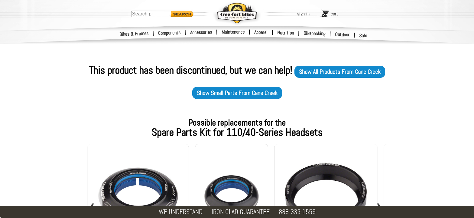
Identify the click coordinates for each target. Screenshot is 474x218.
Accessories (201, 32)
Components (169, 32)
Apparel (261, 32)
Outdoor (342, 34)
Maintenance (233, 32)
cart (334, 14)
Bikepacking (315, 33)
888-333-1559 (297, 211)
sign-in (303, 14)
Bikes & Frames (134, 34)
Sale (363, 35)
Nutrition (285, 32)
